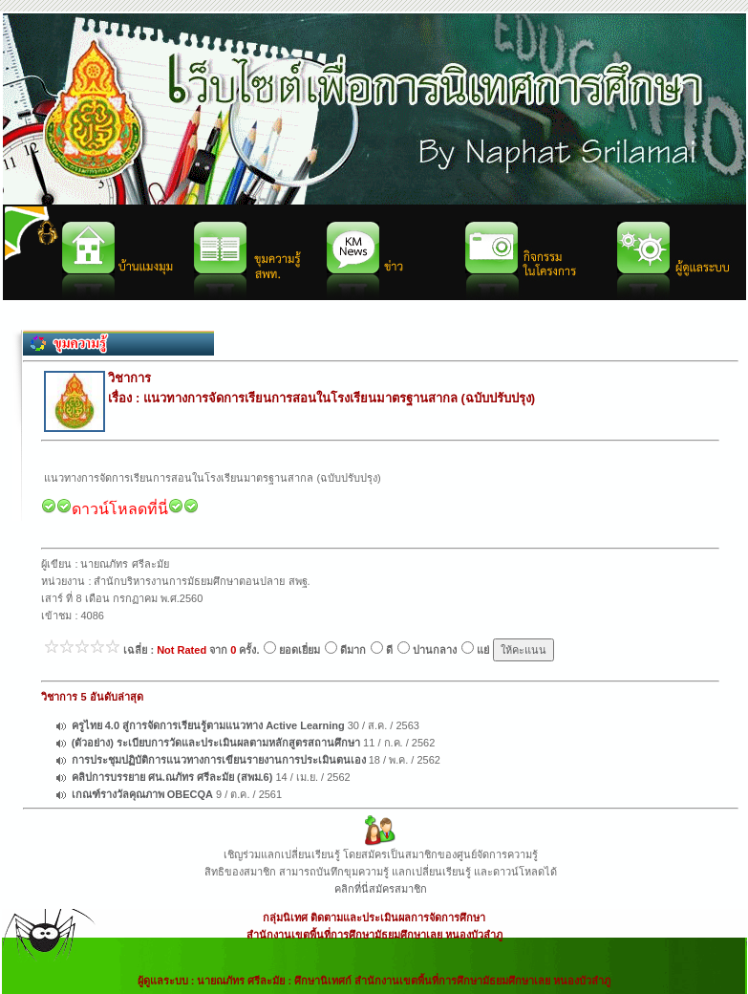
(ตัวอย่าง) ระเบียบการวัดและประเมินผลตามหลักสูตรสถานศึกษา (216, 742)
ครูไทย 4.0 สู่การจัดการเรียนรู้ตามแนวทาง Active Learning (208, 725)
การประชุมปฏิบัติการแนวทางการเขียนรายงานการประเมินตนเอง (219, 760)
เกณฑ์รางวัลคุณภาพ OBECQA (142, 794)
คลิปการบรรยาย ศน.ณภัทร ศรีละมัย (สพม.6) (172, 777)
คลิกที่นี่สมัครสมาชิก (380, 889)
